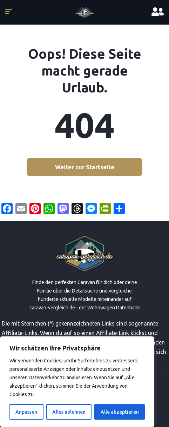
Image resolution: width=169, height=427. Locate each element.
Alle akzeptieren (120, 412)
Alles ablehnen (69, 412)
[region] (77, 381)
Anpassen (26, 412)
